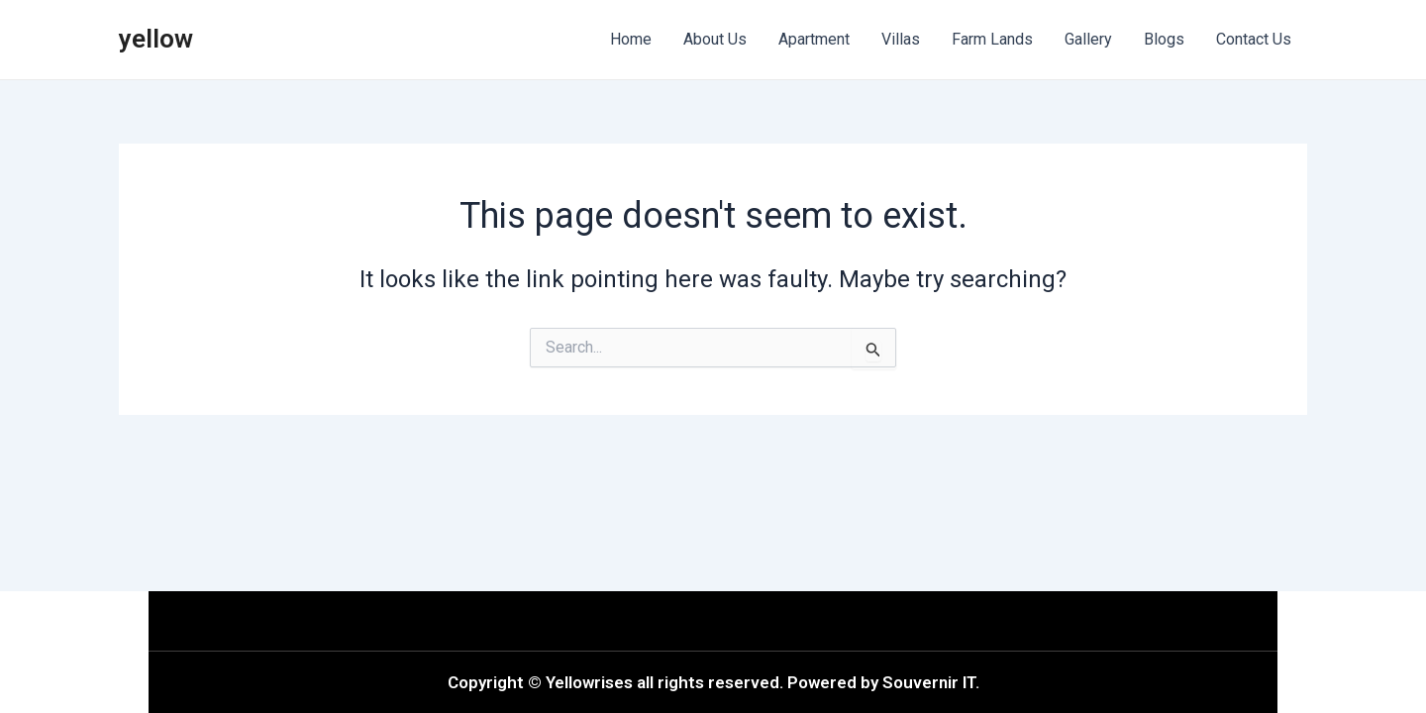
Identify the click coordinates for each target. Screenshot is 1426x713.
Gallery (1088, 39)
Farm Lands (992, 39)
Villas (900, 39)
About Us (715, 39)
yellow (156, 38)
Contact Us (1253, 39)
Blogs (1164, 39)
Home (631, 39)
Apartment (814, 39)
